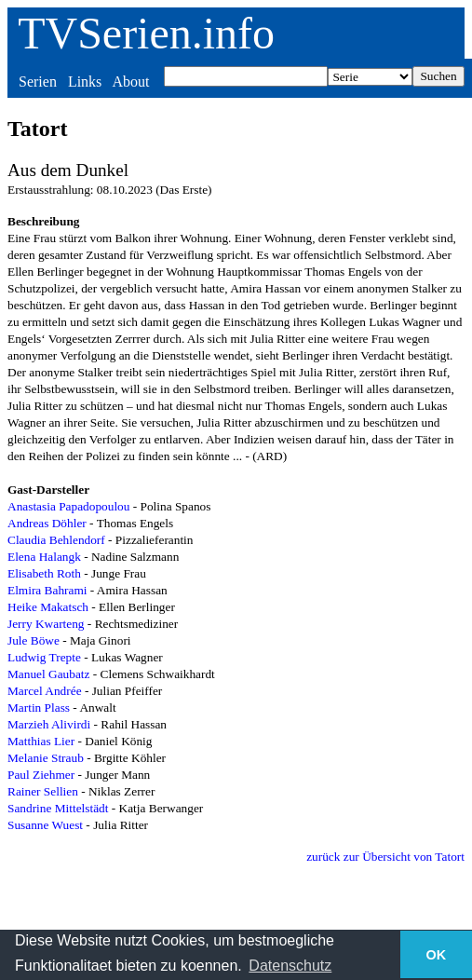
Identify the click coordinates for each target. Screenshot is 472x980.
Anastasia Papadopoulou (68, 506)
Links (84, 81)
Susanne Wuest (45, 825)
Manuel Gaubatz (48, 674)
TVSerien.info (146, 33)
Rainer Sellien (42, 791)
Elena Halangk (44, 557)
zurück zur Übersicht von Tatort (385, 857)
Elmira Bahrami (47, 590)
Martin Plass (38, 708)
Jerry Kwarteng (46, 624)
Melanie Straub (45, 758)
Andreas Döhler (47, 523)
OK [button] (436, 954)
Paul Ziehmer (40, 775)
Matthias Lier (40, 741)
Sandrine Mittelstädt (57, 808)
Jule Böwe (33, 640)
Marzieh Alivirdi (48, 724)
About (130, 81)
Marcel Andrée (44, 691)
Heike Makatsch (47, 607)
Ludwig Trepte (44, 657)
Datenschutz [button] (290, 965)
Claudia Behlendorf (56, 540)
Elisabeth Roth (44, 573)
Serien (38, 81)
